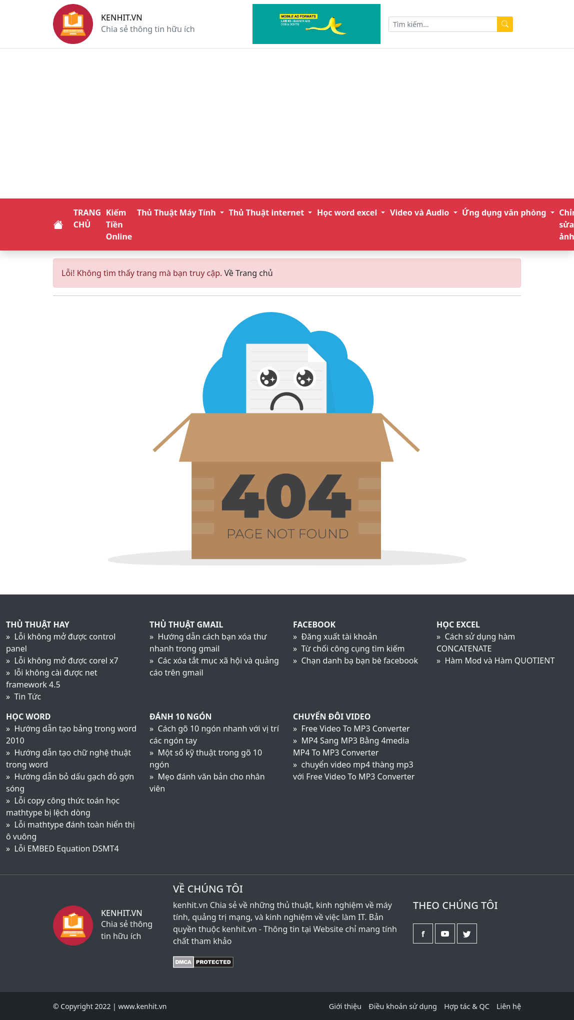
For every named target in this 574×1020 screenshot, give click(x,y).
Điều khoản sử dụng (402, 1006)
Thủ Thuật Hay (38, 624)
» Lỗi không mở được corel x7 (62, 660)
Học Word (28, 716)
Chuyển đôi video (331, 716)
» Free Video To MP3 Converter (351, 728)
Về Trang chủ (248, 273)
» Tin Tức (23, 696)
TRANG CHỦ (87, 218)
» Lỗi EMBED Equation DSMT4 (62, 848)
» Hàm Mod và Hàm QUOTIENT (495, 660)
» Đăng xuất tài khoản (335, 636)
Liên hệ (508, 1006)
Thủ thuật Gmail (186, 624)
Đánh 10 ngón (181, 716)
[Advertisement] (287, 124)
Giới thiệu (345, 1006)
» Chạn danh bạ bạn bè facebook (355, 660)
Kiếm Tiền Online (119, 224)
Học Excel (458, 624)
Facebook (314, 624)
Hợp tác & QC (467, 1006)
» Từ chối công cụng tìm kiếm (348, 648)
